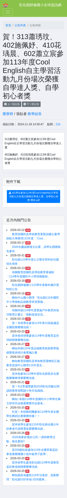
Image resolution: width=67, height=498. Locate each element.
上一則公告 (12, 104)
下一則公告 (31, 104)
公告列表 (20, 25)
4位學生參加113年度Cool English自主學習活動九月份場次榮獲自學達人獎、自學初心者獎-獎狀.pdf (33, 196)
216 (58, 124)
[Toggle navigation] (8, 12)
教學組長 (35, 114)
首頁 (8, 25)
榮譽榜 (8, 114)
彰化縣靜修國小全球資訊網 (40, 5)
